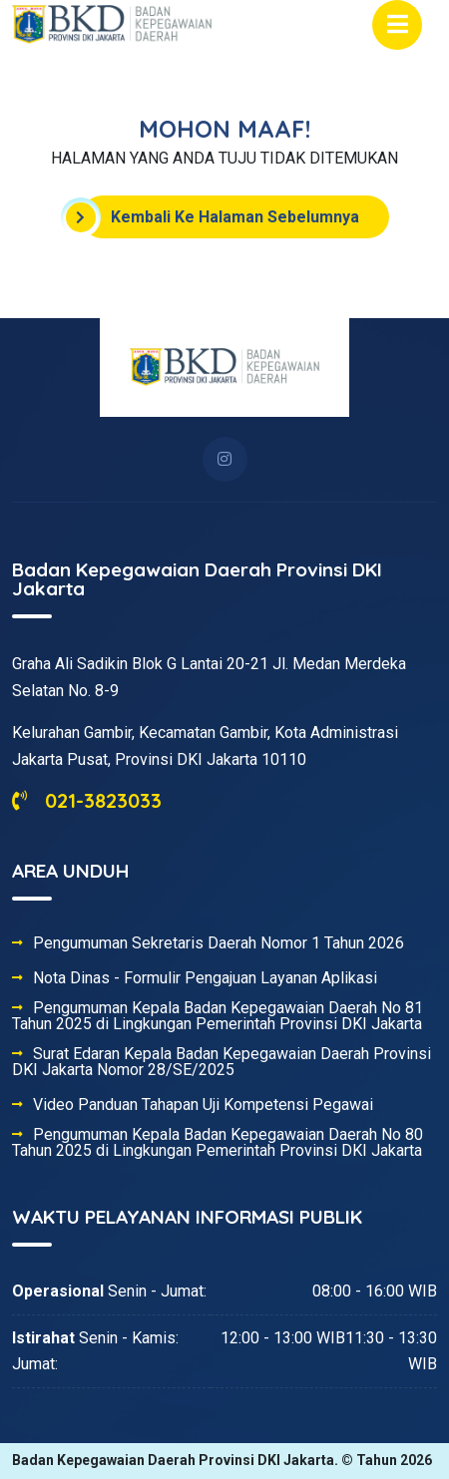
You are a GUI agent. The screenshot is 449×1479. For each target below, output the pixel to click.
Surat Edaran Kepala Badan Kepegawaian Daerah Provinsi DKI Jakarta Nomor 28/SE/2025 (221, 1062)
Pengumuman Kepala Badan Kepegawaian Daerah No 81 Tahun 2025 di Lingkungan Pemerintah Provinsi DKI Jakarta (217, 1016)
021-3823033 (87, 800)
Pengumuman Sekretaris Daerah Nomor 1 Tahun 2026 (218, 943)
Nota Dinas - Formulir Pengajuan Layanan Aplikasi (205, 978)
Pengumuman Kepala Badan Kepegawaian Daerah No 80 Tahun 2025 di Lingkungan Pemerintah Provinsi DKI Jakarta (217, 1143)
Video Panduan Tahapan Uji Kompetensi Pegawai (203, 1105)
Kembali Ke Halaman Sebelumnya (220, 217)
